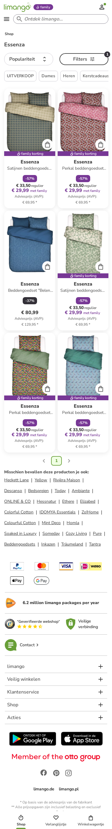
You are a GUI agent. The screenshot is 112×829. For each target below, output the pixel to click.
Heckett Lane (16, 480)
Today (60, 491)
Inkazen (48, 544)
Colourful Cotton (20, 523)
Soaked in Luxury (20, 533)
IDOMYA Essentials (57, 512)
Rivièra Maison (66, 480)
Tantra (95, 544)
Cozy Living (76, 533)
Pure (97, 533)
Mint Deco (51, 523)
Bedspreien (38, 491)
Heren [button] (69, 76)
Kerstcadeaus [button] (96, 76)
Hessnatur (46, 501)
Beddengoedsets (19, 544)
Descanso (13, 491)
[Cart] (47, 144)
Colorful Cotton (18, 512)
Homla (73, 523)
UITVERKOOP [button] (20, 76)
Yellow (41, 480)
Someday (51, 533)
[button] (28, 59)
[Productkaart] (29, 148)
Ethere (68, 501)
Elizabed (87, 501)
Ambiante (81, 491)
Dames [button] (48, 76)
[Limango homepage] (17, 7)
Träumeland (72, 544)
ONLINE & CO (17, 501)
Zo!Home (90, 512)
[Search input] (59, 19)
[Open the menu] (6, 19)
